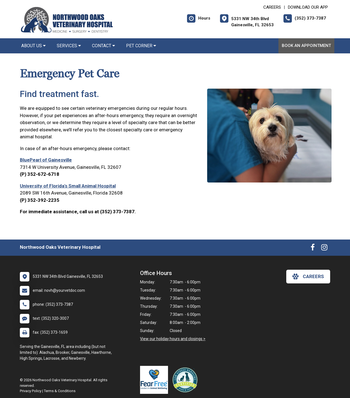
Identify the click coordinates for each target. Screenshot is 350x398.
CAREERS (272, 7)
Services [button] (69, 45)
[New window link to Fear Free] (155, 380)
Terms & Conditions (59, 391)
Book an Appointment (306, 45)
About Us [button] (33, 45)
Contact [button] (103, 45)
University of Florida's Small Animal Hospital (68, 186)
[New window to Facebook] (313, 248)
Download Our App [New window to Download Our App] (308, 7)
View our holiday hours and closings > (172, 339)
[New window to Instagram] (324, 248)
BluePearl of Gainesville (46, 160)
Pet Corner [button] (141, 45)
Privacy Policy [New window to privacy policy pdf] (30, 391)
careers (308, 276)
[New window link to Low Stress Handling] (186, 380)
